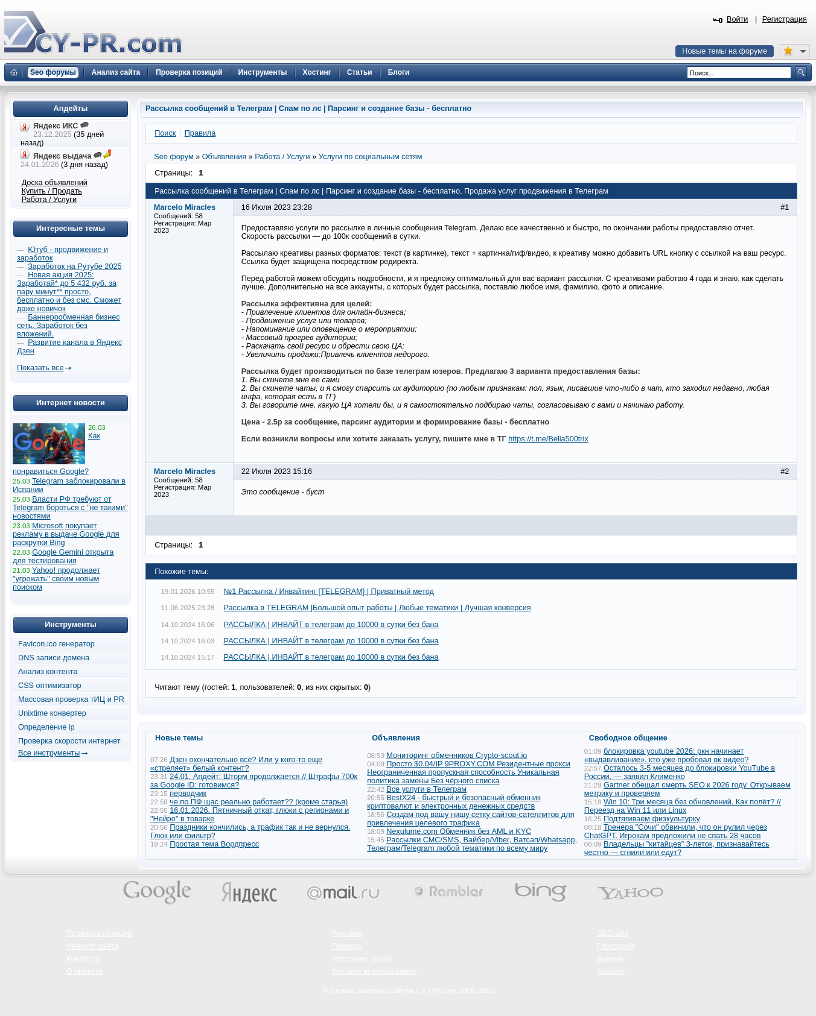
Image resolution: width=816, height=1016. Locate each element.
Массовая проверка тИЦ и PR (71, 699)
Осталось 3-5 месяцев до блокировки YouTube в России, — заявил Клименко (680, 772)
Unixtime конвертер (52, 713)
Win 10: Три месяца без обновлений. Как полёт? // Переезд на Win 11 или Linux (682, 806)
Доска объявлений (55, 182)
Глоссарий (615, 946)
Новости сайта (92, 946)
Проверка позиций (99, 933)
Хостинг (611, 971)
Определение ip (46, 727)
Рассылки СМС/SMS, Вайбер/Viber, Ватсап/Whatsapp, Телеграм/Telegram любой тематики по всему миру (472, 844)
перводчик (188, 793)
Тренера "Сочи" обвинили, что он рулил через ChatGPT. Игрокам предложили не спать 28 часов (675, 831)
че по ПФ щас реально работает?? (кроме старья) (259, 802)
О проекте (84, 971)
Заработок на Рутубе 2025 (74, 266)
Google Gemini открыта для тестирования (63, 556)
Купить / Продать (52, 191)
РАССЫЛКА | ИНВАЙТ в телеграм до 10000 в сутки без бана (331, 624)
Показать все (40, 368)
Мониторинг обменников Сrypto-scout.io (456, 755)
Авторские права (362, 958)
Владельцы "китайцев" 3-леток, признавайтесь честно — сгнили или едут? (677, 848)
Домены (611, 958)
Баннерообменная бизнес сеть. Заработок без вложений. (68, 325)
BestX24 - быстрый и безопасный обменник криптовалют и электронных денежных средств (453, 802)
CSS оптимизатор (49, 685)
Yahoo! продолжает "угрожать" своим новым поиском (56, 579)
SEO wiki (612, 933)
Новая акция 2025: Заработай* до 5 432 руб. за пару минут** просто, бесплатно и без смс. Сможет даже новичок (69, 292)
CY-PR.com (436, 990)
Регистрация (784, 19)
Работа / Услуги (49, 199)
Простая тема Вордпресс (214, 844)
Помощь (347, 946)
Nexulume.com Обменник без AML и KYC (458, 831)
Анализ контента (48, 671)
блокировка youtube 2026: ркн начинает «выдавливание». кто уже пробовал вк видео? (666, 755)
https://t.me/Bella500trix (548, 439)
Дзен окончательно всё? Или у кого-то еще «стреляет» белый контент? (236, 764)
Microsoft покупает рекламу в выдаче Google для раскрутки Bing (66, 534)
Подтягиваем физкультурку (652, 819)
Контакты (83, 958)
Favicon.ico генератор (56, 644)
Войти (737, 19)
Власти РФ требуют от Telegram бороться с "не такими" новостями (70, 507)
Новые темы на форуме (724, 51)
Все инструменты (49, 753)
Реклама (347, 933)
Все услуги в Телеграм (426, 789)
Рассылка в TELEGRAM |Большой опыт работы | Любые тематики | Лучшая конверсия (377, 608)
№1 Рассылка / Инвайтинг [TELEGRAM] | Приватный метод (329, 591)
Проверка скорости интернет (69, 741)
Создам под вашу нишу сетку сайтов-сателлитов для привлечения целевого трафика (470, 818)
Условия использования (374, 971)
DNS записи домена (53, 658)
